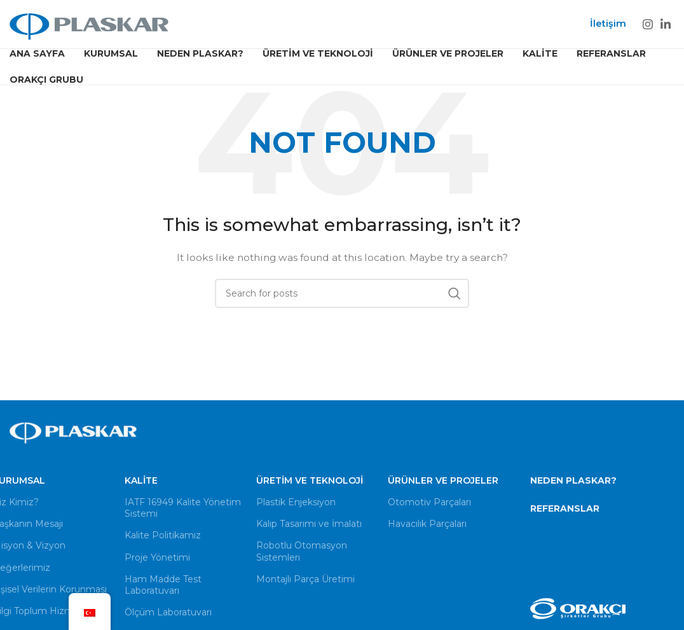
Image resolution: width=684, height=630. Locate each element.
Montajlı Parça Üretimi (305, 579)
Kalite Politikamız (163, 536)
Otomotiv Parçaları (429, 502)
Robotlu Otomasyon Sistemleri (301, 551)
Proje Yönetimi (157, 557)
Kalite (141, 480)
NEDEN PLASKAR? (573, 480)
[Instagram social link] (648, 24)
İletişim (608, 23)
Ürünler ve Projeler (443, 480)
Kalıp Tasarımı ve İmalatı (309, 524)
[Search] (342, 294)
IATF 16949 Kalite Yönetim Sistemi (183, 507)
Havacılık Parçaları (427, 524)
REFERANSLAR (564, 508)
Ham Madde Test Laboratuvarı (163, 584)
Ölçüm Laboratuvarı (168, 613)
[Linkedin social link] (665, 24)
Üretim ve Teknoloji (309, 480)
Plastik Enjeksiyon (296, 502)
